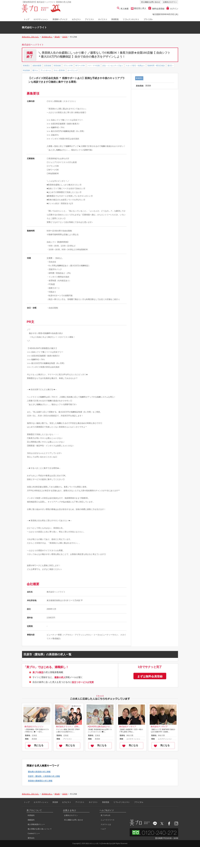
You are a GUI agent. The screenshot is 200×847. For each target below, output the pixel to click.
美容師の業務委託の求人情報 (40, 781)
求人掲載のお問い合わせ (150, 2)
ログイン (172, 8)
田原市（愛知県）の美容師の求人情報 (44, 776)
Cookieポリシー (34, 833)
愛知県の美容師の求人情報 (39, 772)
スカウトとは (106, 824)
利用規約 (31, 815)
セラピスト (76, 19)
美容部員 (114, 19)
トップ (26, 19)
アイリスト (89, 19)
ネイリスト (102, 19)
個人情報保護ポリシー (36, 824)
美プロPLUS (105, 815)
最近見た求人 (140, 8)
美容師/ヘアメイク (60, 19)
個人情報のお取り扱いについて (40, 829)
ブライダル (148, 19)
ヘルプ (103, 829)
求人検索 (123, 8)
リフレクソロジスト (131, 19)
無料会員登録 (156, 8)
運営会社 (31, 838)
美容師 (55, 802)
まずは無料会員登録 (149, 676)
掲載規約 (31, 820)
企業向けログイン (170, 2)
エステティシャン (40, 19)
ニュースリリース (107, 820)
